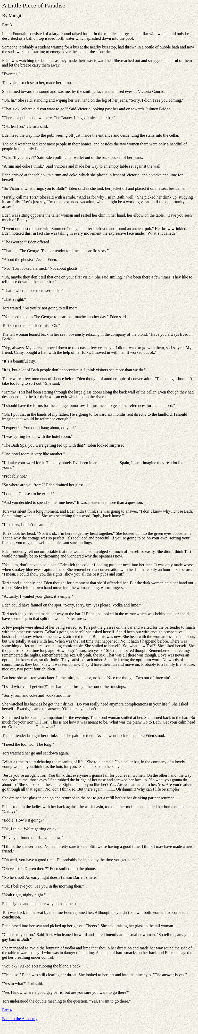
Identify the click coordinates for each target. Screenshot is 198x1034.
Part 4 (7, 1010)
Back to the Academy (19, 1018)
